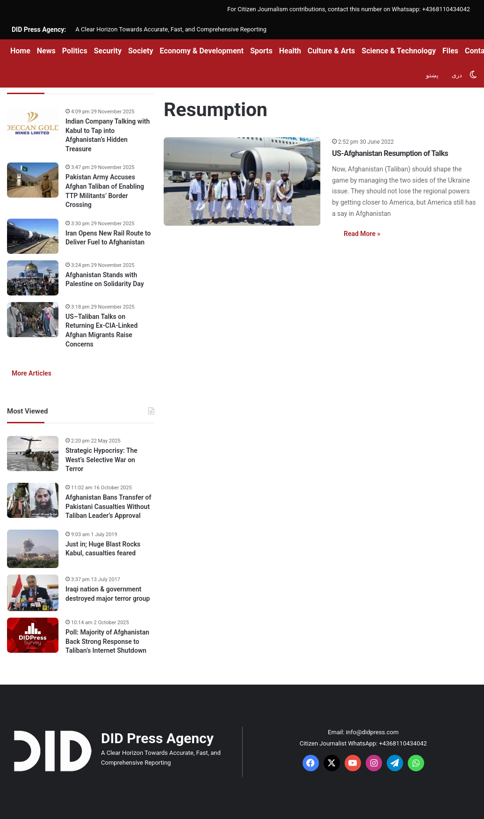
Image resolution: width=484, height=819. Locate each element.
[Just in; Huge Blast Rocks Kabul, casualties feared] (32, 549)
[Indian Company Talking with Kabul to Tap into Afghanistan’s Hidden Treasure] (32, 124)
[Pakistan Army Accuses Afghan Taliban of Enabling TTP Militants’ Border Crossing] (32, 180)
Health (290, 50)
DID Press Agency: (39, 29)
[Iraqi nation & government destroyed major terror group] (32, 593)
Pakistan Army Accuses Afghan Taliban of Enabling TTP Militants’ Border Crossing (104, 190)
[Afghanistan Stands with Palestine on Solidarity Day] (32, 277)
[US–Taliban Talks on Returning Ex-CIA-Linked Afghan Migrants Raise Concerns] (32, 319)
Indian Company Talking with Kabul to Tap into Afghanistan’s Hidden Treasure (107, 135)
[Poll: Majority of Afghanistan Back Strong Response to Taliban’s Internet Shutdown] (32, 635)
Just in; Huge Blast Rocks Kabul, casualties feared (102, 548)
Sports (261, 50)
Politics (74, 50)
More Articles (31, 373)
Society (140, 50)
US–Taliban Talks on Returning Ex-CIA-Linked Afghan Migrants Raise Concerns (101, 330)
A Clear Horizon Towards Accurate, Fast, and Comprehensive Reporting (170, 29)
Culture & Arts (331, 50)
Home (20, 50)
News (46, 50)
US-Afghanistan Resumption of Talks (390, 153)
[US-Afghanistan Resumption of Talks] (242, 181)
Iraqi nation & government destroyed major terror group (107, 593)
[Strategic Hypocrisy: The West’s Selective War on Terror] (32, 453)
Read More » (362, 233)
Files (450, 50)
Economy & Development (202, 50)
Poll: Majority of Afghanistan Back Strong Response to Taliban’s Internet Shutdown (107, 641)
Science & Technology (398, 50)
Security (108, 50)
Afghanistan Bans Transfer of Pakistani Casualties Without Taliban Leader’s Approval (108, 506)
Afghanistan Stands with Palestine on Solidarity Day (104, 279)
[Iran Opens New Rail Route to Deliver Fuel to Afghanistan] (32, 236)
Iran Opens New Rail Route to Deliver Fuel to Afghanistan (108, 237)
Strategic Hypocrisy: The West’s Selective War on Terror (101, 459)
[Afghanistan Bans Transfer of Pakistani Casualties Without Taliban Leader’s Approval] (32, 500)
